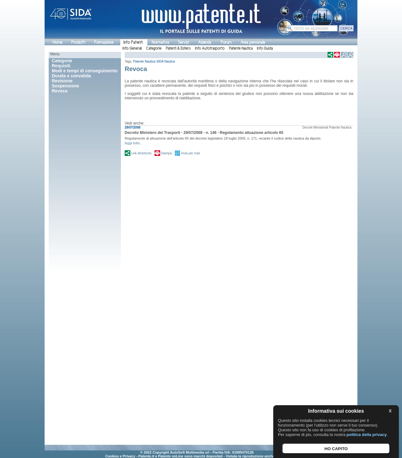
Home (57, 42)
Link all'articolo (141, 153)
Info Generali (132, 48)
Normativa (160, 42)
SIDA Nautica (165, 61)
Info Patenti (133, 42)
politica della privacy (366, 434)
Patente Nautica (241, 48)
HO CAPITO (336, 448)
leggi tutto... (134, 143)
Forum (226, 42)
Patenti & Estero (178, 48)
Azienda (204, 42)
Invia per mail (190, 153)
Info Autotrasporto (210, 48)
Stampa (166, 153)
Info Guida (265, 48)
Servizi (183, 42)
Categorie (153, 48)
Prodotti (78, 42)
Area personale (253, 42)
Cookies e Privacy (120, 456)
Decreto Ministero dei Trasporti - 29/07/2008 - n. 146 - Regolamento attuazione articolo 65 (204, 132)
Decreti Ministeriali (315, 127)
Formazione (103, 42)
